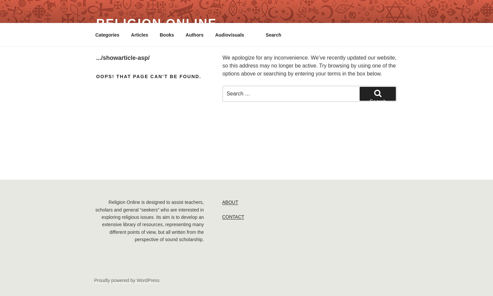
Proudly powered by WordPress (127, 280)
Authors (195, 35)
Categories (107, 35)
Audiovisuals (229, 35)
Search (273, 35)
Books (167, 35)
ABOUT (230, 202)
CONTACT (233, 217)
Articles (139, 35)
